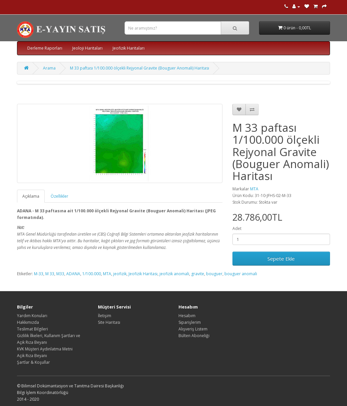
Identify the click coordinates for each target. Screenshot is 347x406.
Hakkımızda (28, 322)
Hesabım (186, 315)
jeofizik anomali (174, 274)
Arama (49, 68)
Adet (236, 228)
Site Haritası (109, 322)
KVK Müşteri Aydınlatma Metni (45, 349)
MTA (254, 189)
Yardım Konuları (32, 315)
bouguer (214, 274)
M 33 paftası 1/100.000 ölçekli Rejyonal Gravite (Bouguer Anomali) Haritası (139, 68)
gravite (197, 274)
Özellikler (59, 196)
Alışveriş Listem (192, 329)
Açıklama (30, 196)
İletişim (104, 315)
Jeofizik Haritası (143, 274)
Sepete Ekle (281, 258)
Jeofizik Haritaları (129, 48)
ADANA (73, 274)
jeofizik (120, 274)
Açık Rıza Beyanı (32, 355)
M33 (60, 274)
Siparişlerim (189, 322)
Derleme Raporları (44, 48)
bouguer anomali (240, 274)
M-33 (38, 274)
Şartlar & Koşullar (33, 362)
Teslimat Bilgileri (32, 329)
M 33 (49, 274)
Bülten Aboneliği (193, 335)
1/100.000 (91, 274)
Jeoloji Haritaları (87, 48)
